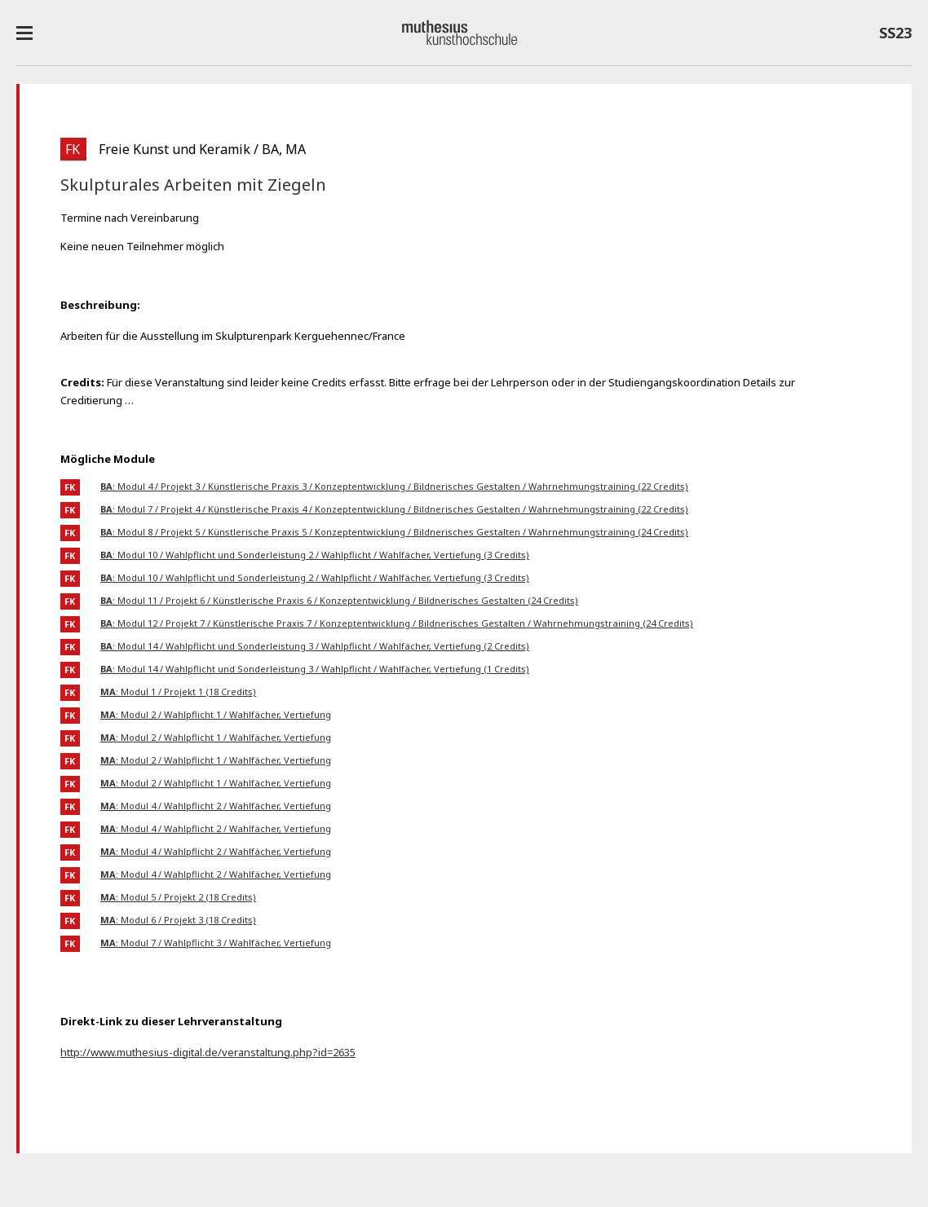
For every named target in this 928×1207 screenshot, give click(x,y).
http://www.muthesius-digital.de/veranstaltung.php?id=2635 (208, 1052)
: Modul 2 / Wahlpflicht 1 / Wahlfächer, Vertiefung (215, 714)
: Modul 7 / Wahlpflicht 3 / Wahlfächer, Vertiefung (215, 942)
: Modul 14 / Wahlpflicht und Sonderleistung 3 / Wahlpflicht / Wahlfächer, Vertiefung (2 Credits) (314, 646)
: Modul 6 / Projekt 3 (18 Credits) (178, 920)
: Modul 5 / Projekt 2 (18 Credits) (178, 897)
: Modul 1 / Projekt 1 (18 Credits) (178, 691)
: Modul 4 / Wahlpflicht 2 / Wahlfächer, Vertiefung (215, 806)
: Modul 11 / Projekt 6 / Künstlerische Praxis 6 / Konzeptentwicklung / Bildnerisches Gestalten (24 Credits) (339, 600)
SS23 (895, 36)
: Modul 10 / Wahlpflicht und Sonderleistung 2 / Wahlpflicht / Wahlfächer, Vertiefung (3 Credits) (314, 554)
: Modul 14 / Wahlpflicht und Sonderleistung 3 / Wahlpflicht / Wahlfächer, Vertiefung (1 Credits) (314, 669)
